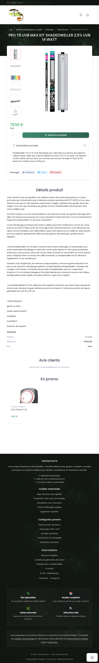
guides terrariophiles (25, 638)
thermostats (73, 638)
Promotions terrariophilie (49, 537)
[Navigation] (81, 15)
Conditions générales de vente (49, 559)
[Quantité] (15, 135)
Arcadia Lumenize (49, 533)
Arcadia (88, 337)
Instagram (55, 577)
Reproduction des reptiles (49, 493)
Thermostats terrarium (49, 524)
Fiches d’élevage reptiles (49, 506)
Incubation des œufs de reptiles (49, 498)
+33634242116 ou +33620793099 (38, 2)
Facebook (28, 172)
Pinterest (55, 172)
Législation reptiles (49, 511)
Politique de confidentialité (49, 563)
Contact (49, 568)
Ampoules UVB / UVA (49, 528)
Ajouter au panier (56, 135)
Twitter (42, 172)
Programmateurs (18, 407)
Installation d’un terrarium (49, 502)
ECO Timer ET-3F (19, 409)
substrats (52, 641)
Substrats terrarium (49, 541)
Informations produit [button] (50, 145)
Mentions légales (49, 555)
